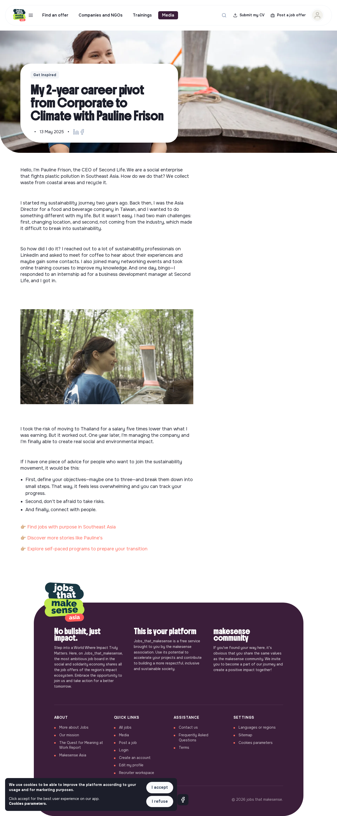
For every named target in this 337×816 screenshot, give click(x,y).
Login (123, 750)
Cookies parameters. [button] (28, 803)
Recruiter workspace (136, 772)
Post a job (128, 742)
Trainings (142, 15)
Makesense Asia (72, 755)
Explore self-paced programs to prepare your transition (87, 549)
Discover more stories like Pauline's (64, 538)
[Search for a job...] (224, 15)
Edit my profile (131, 765)
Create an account (135, 757)
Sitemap (245, 735)
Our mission (69, 735)
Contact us (188, 727)
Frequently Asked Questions (193, 737)
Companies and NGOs (101, 15)
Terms (184, 747)
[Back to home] (64, 602)
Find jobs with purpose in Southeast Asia (71, 527)
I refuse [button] (160, 801)
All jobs (125, 727)
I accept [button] (160, 787)
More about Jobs (74, 727)
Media (168, 15)
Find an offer (55, 15)
